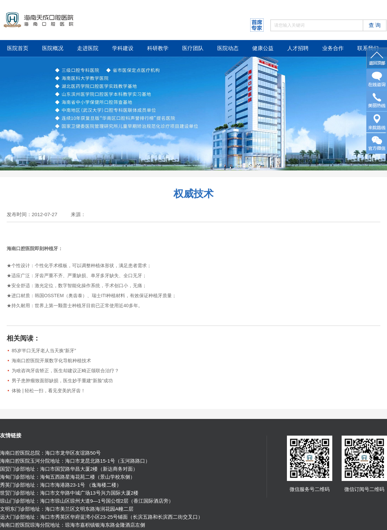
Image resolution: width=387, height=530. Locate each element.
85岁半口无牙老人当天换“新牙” (44, 350)
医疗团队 (193, 48)
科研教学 (157, 48)
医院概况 (52, 48)
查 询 (375, 25)
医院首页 (17, 48)
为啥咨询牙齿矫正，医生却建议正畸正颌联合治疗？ (65, 370)
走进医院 (87, 48)
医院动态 (228, 48)
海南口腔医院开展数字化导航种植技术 (51, 360)
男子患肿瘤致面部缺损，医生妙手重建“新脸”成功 (62, 380)
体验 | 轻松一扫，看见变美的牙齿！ (48, 390)
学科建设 (122, 48)
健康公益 (263, 48)
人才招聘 (298, 48)
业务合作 (333, 48)
